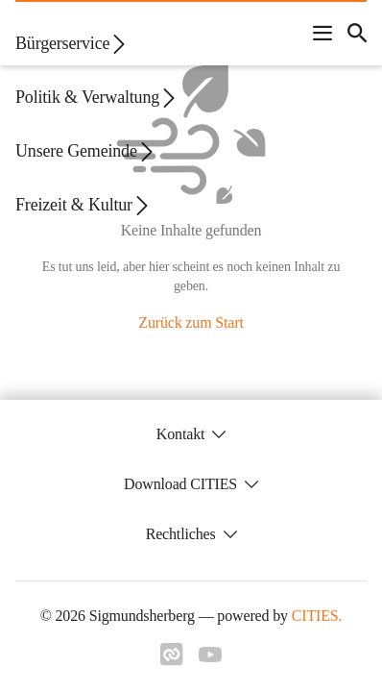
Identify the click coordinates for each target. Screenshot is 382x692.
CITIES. (317, 615)
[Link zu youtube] (210, 655)
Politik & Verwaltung (97, 97)
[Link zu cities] (171, 654)
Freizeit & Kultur (83, 205)
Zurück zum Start (190, 322)
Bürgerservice (72, 44)
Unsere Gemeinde (85, 151)
